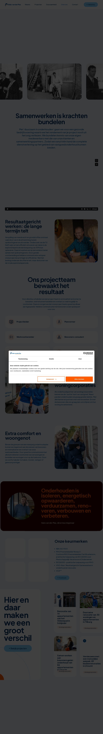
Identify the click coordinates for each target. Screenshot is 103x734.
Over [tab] (80, 359)
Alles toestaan (79, 379)
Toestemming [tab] (23, 359)
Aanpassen (51, 379)
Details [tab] (51, 359)
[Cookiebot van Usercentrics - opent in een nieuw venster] (84, 353)
